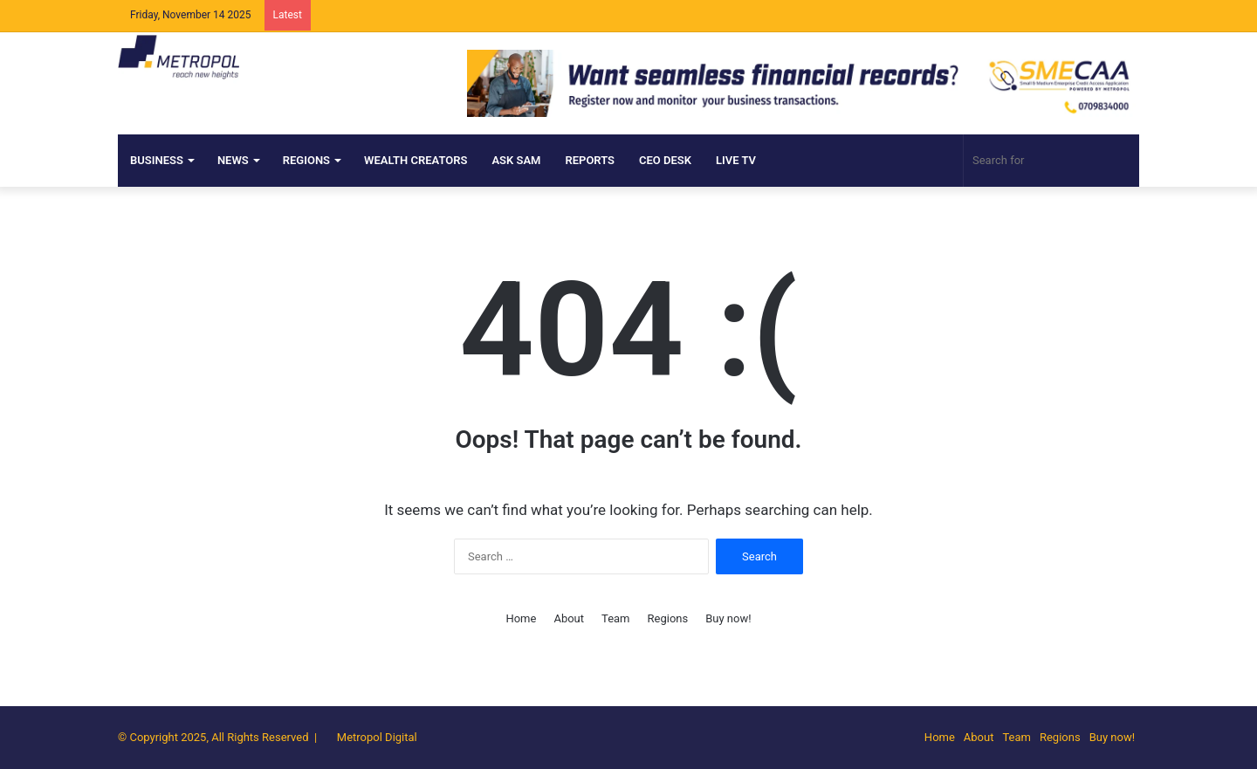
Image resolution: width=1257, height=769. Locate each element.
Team (615, 618)
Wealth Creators (415, 160)
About (568, 618)
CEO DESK (665, 160)
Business (156, 160)
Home (520, 618)
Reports (590, 160)
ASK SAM (515, 160)
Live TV (736, 160)
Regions (306, 160)
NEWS (233, 160)
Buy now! (728, 618)
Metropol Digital (377, 737)
